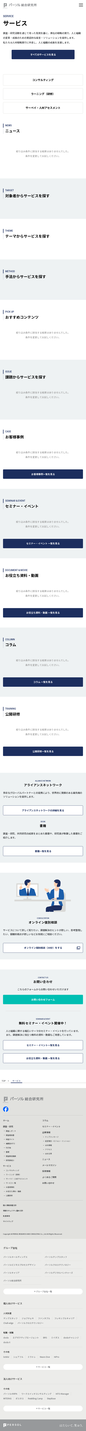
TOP (4, 1081)
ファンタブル (44, 1318)
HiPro (56, 1356)
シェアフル (18, 1356)
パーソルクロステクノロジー (58, 1264)
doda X (6, 1342)
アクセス (48, 1149)
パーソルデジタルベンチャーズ (59, 1272)
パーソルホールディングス (15, 1256)
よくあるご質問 (49, 1177)
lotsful (6, 1356)
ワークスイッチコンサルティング (36, 1393)
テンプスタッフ (10, 1318)
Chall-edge (8, 1322)
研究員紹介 (10, 1160)
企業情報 (46, 1132)
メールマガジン (49, 1165)
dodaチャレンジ (71, 1337)
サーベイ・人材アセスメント (17, 1178)
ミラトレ (32, 1356)
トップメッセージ (52, 1137)
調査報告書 (10, 1135)
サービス (7, 1165)
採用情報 (46, 1171)
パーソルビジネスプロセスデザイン (19, 1264)
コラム (45, 1120)
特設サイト (10, 1139)
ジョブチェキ (28, 1318)
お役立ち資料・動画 (13, 1191)
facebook (5, 1109)
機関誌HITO (10, 1143)
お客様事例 (10, 1187)
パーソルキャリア (11, 1272)
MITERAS (7, 1398)
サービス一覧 (11, 1183)
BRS (45, 1337)
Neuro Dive (45, 1356)
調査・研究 (8, 1126)
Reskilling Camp (35, 1398)
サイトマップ (8, 1221)
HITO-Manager (62, 1393)
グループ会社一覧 (44, 1291)
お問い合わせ (48, 1182)
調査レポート (11, 1131)
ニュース (46, 1159)
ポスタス (20, 1398)
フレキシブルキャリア (64, 1318)
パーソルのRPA (10, 1393)
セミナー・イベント (51, 1126)
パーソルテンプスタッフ (56, 1256)
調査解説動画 (11, 1156)
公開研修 (9, 1195)
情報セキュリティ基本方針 (13, 1210)
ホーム (6, 1120)
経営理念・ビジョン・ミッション (57, 1141)
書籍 (7, 1152)
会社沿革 (48, 1153)
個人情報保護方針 (9, 1205)
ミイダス (55, 1337)
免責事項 (6, 1216)
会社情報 (48, 1145)
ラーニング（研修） (13, 1174)
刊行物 (8, 1147)
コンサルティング (12, 1170)
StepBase (51, 1398)
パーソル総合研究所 (12, 1280)
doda (6, 1337)
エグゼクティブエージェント (26, 1337)
